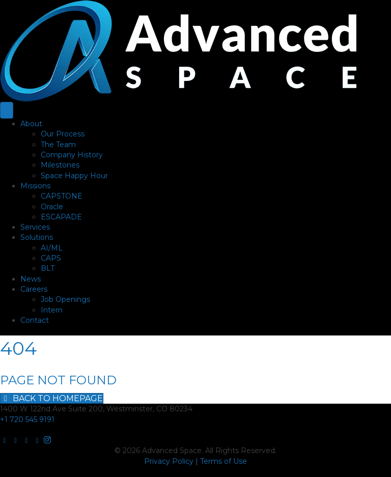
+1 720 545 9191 (27, 419)
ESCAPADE (61, 216)
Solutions (36, 237)
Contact (34, 320)
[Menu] (6, 110)
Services (35, 227)
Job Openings (65, 299)
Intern (52, 310)
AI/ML (52, 247)
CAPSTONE (61, 196)
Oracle (52, 206)
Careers (33, 289)
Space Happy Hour (74, 175)
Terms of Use (223, 461)
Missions (35, 185)
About (31, 123)
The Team (58, 144)
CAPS (51, 258)
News (30, 279)
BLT (47, 268)
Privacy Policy (168, 461)
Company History (72, 154)
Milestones (60, 165)
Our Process (63, 133)
